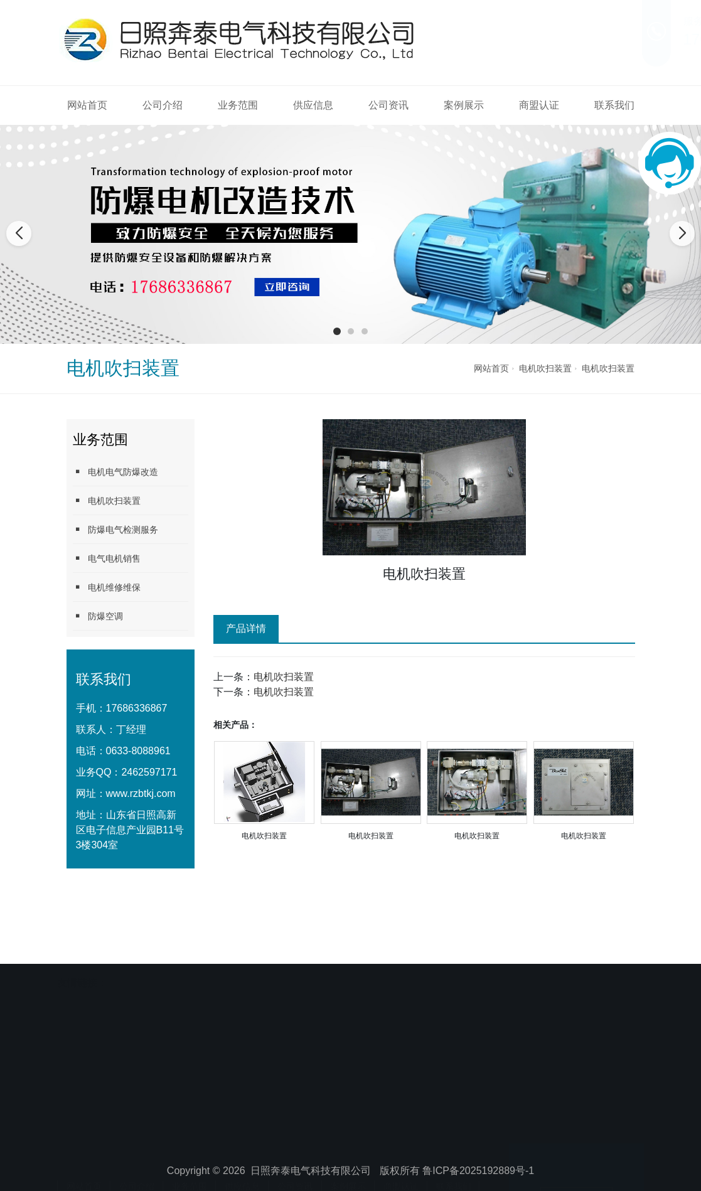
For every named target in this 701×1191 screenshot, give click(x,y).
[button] (337, 331)
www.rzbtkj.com (141, 793)
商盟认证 (539, 105)
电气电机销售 (107, 558)
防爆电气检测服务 (115, 529)
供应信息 (313, 105)
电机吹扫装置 (545, 368)
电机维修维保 (107, 587)
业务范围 (238, 105)
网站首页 (87, 105)
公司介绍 (162, 105)
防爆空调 (98, 616)
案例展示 (464, 105)
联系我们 (614, 105)
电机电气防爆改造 (115, 471)
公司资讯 (388, 105)
